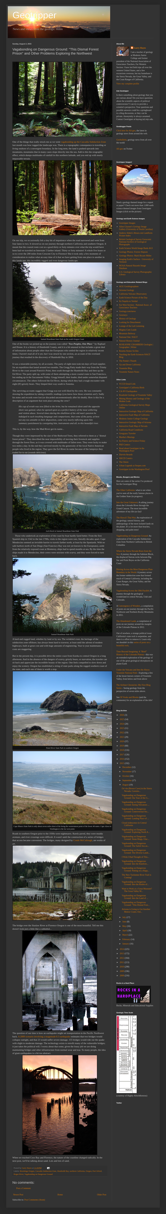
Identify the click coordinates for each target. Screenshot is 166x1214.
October (126, 776)
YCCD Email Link (127, 384)
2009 (122, 971)
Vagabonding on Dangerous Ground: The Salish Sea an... (135, 844)
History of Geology (127, 318)
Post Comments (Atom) (34, 1200)
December (127, 767)
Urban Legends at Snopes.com (132, 465)
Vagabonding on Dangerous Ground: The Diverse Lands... (136, 851)
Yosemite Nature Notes (129, 372)
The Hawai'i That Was (126, 517)
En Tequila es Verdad (128, 301)
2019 (122, 746)
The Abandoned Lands (126, 621)
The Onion (123, 462)
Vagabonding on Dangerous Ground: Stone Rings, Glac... (135, 837)
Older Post (101, 1194)
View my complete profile (127, 84)
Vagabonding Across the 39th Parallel (132, 591)
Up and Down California (130, 364)
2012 (122, 958)
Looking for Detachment (130, 322)
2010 (122, 967)
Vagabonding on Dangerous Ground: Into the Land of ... (135, 896)
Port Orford (96, 1171)
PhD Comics (124, 444)
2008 (122, 975)
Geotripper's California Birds (131, 387)
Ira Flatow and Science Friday (132, 441)
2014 (122, 949)
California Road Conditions (131, 430)
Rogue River (19, 1174)
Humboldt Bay (63, 1171)
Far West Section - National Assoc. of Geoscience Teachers (135, 306)
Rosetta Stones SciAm (129, 351)
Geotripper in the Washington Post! (134, 469)
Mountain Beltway (127, 333)
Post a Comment (23, 1188)
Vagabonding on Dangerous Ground (39, 1174)
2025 (122, 719)
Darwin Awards (126, 454)
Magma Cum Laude (128, 330)
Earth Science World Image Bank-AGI (136, 248)
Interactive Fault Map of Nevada (133, 426)
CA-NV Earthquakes (128, 391)
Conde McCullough (82, 840)
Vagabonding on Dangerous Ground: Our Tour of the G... (135, 796)
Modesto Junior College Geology (133, 419)
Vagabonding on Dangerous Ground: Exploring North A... (136, 830)
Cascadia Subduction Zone (45, 1171)
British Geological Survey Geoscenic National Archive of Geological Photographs (135, 242)
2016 (122, 759)
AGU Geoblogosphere (129, 286)
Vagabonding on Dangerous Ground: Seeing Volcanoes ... (135, 803)
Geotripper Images (127, 223)
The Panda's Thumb (127, 361)
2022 (122, 732)
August (125, 785)
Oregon (89, 1171)
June (124, 921)
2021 (122, 737)
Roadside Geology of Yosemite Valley (135, 395)
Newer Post (18, 1194)
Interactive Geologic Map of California (136, 411)
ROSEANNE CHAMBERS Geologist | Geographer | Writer (136, 345)
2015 (122, 763)
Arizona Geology (126, 290)
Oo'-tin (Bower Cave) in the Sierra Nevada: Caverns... (137, 789)
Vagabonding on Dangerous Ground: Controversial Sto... (135, 810)
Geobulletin (121, 140)
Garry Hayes (140, 48)
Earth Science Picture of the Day (133, 297)
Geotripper (34, 15)
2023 (122, 728)
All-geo (119, 149)
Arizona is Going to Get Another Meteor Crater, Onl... (136, 910)
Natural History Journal (129, 341)
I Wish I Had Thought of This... (135, 857)
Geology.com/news (127, 311)
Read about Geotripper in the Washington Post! (131, 449)
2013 (122, 953)
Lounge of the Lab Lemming (131, 326)
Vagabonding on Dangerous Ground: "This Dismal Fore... (136, 903)
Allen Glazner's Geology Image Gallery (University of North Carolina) (136, 227)
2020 (122, 741)
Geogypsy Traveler (127, 433)
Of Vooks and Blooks (129, 697)
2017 (122, 754)
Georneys (123, 315)
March (125, 935)
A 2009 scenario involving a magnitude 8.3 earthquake (44, 1036)
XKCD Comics (125, 458)
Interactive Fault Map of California (134, 415)
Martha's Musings (127, 437)
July (124, 917)
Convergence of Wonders (129, 606)
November (127, 771)
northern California (77, 1171)
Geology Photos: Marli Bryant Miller (135, 256)
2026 (122, 715)
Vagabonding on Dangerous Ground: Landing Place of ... (135, 817)
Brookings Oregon (27, 1171)
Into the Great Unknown (126, 502)
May (124, 926)
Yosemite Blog (125, 368)
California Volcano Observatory (133, 294)
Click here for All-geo (125, 130)
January (126, 944)
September (127, 780)
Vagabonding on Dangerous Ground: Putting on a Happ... (135, 869)
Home (60, 1194)
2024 (122, 724)
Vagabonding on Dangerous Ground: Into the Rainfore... (135, 862)
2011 (122, 962)
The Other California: (125, 490)
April (124, 930)
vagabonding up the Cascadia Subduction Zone (83, 141)
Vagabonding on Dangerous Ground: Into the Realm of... (135, 883)
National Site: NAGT (128, 337)
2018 (122, 750)
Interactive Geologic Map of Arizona (135, 422)
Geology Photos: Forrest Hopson (133, 252)
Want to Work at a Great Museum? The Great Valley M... (137, 890)
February (126, 939)
